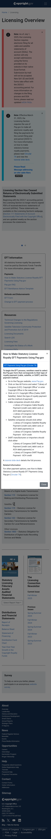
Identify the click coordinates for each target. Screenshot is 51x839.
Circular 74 (15, 474)
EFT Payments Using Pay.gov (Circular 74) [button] (20, 365)
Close (43, 484)
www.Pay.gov (37, 381)
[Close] (47, 353)
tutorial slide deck (12, 460)
